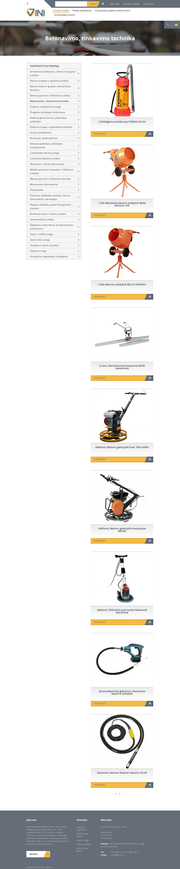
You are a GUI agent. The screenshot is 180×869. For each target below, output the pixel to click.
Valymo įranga (54, 251)
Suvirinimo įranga (54, 240)
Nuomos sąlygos (131, 3)
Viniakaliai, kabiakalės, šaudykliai (54, 256)
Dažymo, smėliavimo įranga (54, 106)
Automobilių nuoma (64, 14)
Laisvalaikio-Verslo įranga (54, 153)
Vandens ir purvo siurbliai (54, 245)
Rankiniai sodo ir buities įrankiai (54, 214)
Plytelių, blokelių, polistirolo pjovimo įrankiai (54, 206)
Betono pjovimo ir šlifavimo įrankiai (54, 95)
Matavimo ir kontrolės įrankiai (54, 164)
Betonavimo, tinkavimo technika (55, 101)
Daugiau (33, 854)
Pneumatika (54, 190)
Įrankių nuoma (61, 10)
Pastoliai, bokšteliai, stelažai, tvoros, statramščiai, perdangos (54, 197)
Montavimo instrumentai (54, 184)
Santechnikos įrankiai (54, 219)
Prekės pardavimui (81, 10)
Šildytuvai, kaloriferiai (81, 828)
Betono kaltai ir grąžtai (83, 849)
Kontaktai (148, 3)
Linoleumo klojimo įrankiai (54, 158)
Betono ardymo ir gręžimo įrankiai (54, 81)
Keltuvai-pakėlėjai (84, 844)
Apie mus (114, 3)
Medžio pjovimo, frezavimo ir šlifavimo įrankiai (54, 171)
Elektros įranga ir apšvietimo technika (54, 127)
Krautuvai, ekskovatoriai (54, 138)
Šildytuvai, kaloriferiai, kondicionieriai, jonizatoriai (54, 226)
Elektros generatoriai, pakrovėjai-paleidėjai (54, 119)
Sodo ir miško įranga (54, 234)
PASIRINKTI (100, 133)
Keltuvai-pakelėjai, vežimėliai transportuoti (54, 145)
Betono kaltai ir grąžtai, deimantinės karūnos (54, 88)
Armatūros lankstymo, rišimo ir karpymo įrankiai (54, 73)
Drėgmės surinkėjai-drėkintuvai (54, 112)
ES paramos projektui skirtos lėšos (112, 10)
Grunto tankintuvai (54, 132)
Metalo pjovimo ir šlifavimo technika (54, 179)
